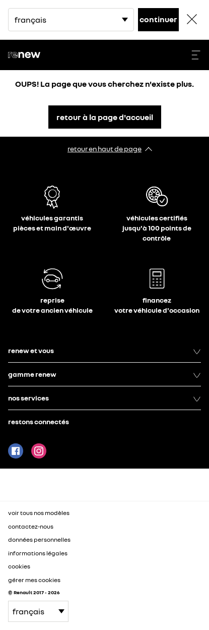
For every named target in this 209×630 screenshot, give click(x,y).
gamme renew (104, 374)
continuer (158, 19)
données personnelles (39, 539)
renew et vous (104, 350)
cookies (19, 566)
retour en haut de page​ (104, 148)
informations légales (37, 553)
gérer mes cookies (34, 580)
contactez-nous (30, 526)
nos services (104, 398)
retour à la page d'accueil (104, 117)
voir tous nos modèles (38, 513)
